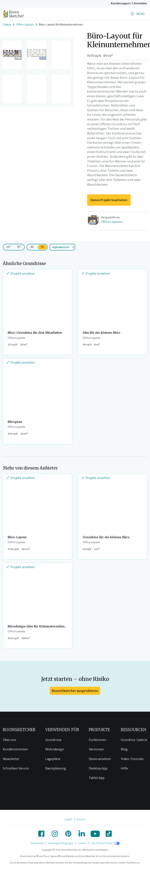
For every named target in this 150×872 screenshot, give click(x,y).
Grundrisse (53, 740)
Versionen (96, 749)
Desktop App (98, 768)
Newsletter (11, 759)
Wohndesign (54, 749)
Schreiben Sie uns (16, 768)
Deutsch (81, 819)
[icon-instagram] (54, 833)
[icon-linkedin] (81, 833)
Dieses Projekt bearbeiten (108, 200)
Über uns (9, 740)
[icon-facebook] (41, 833)
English (68, 819)
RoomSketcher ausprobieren (75, 691)
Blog (124, 749)
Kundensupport (121, 3)
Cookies (82, 843)
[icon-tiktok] (108, 833)
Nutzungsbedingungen (60, 843)
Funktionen (97, 740)
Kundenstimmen (15, 749)
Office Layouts (25, 24)
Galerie (7, 24)
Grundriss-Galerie (134, 740)
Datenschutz (37, 843)
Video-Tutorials (132, 759)
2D (32, 247)
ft (19, 247)
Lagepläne (52, 759)
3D (42, 247)
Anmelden (140, 3)
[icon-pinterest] (68, 833)
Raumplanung (55, 768)
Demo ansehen (100, 759)
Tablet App (96, 778)
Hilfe (124, 768)
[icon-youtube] (95, 833)
